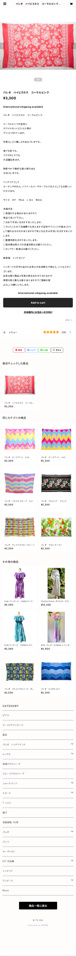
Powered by (38, 925)
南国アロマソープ (11, 764)
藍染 (5, 734)
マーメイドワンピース (13, 725)
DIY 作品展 (8, 861)
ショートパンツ (10, 783)
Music (6, 890)
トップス (7, 754)
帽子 (5, 812)
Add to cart (38, 302)
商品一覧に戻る (38, 905)
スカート (7, 793)
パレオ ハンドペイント (14, 744)
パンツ (6, 841)
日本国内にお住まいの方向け (38, 312)
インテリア (8, 871)
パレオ (6, 832)
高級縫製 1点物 (10, 822)
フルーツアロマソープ (13, 773)
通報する (69, 320)
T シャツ (7, 802)
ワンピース (8, 880)
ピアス (6, 715)
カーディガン (9, 851)
